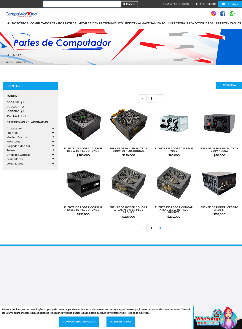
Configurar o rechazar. (79, 321)
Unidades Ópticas (30, 155)
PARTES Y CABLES (228, 23)
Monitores (30, 142)
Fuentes (21, 62)
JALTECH (16, 116)
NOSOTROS (20, 23)
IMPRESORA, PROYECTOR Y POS (190, 23)
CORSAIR (16, 102)
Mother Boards (30, 137)
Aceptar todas (120, 321)
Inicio (9, 62)
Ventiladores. (30, 164)
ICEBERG (16, 111)
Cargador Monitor (30, 146)
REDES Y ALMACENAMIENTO (145, 23)
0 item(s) (230, 3)
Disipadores (30, 159)
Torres (30, 150)
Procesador (30, 128)
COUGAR (16, 107)
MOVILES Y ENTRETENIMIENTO (100, 23)
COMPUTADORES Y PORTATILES (53, 23)
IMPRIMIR (228, 85)
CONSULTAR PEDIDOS (176, 4)
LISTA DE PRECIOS (205, 4)
